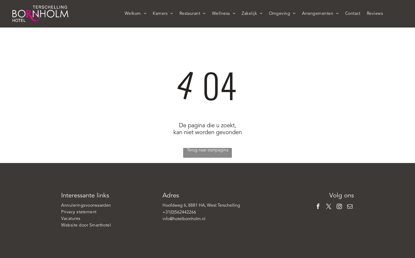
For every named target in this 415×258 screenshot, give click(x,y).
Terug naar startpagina (207, 150)
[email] (350, 207)
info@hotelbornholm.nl (184, 219)
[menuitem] (135, 13)
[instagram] (339, 207)
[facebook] (318, 207)
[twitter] (329, 207)
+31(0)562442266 (179, 212)
